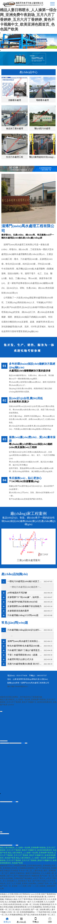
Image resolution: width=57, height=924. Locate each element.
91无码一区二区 (12, 912)
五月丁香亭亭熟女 (25, 900)
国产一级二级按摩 (38, 910)
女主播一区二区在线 (30, 905)
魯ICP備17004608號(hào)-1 (17, 686)
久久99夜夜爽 (37, 902)
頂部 (50, 920)
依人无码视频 (10, 902)
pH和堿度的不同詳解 (17, 593)
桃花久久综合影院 (22, 910)
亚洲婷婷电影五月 (47, 905)
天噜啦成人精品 (10, 900)
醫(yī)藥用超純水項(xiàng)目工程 (42, 157)
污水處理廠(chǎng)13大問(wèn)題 (22, 615)
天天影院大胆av (21, 897)
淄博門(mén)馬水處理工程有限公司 (35, 683)
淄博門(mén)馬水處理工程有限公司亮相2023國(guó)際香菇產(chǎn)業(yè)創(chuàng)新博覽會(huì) (24, 641)
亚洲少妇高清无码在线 (12, 905)
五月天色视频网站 (34, 907)
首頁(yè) (7, 920)
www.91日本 (35, 894)
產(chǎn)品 (21, 920)
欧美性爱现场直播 (36, 897)
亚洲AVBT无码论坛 (22, 894)
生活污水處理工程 (14, 157)
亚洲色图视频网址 (27, 912)
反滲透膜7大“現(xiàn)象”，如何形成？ (24, 597)
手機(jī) (35, 920)
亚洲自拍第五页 (39, 900)
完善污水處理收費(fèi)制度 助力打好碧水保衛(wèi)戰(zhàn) (24, 664)
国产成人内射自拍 (31, 915)
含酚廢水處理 (14, 100)
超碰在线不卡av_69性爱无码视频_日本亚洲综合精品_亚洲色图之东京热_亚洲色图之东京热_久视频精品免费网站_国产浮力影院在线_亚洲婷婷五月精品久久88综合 (28, 868)
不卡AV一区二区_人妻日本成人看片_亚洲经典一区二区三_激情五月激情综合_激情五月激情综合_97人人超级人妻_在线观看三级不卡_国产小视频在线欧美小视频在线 (28, 873)
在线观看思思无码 (7, 897)
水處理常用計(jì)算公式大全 (20, 659)
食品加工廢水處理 (14, 128)
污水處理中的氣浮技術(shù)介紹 (22, 602)
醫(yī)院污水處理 (42, 128)
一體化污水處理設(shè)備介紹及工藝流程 (24, 581)
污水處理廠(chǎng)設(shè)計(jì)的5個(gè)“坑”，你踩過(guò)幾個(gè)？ (24, 630)
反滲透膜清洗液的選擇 (18, 611)
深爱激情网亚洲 (20, 907)
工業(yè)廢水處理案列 (28, 560)
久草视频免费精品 (15, 915)
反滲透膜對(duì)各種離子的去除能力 (24, 606)
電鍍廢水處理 (42, 100)
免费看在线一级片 (24, 902)
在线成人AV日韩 (6, 894)
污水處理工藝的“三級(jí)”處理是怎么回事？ (24, 650)
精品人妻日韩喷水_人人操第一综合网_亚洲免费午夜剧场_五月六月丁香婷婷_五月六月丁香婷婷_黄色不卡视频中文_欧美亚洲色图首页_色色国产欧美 (28, 19)
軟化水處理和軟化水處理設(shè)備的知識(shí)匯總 (24, 646)
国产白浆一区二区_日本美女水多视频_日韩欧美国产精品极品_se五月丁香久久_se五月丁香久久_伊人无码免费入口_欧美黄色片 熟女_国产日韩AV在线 (28, 878)
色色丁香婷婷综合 (48, 894)
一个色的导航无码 (42, 912)
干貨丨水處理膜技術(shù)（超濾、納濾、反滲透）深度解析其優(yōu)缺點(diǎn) (24, 655)
